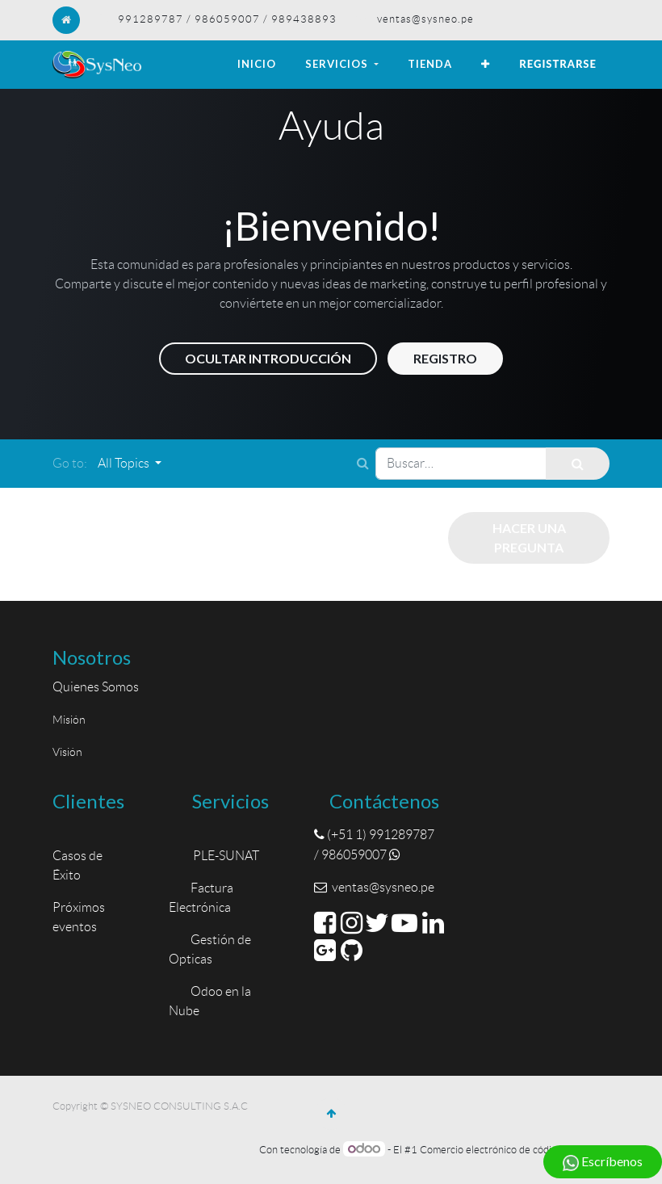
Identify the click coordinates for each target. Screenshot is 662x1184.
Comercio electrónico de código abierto (508, 1150)
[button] (485, 64)
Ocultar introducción (268, 358)
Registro (445, 358)
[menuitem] (256, 64)
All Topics (125, 463)
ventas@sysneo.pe (425, 19)
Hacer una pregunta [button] (529, 537)
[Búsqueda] (578, 463)
